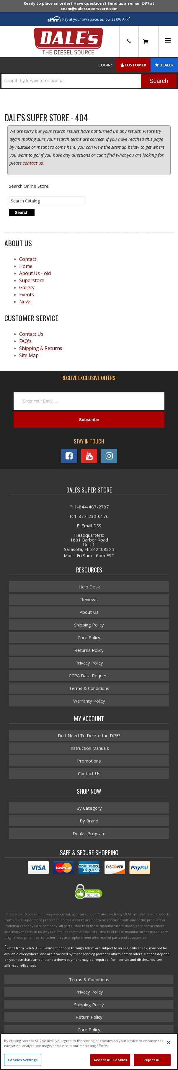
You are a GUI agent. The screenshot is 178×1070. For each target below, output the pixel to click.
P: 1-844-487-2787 (89, 507)
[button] (89, 81)
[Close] (168, 1042)
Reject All (152, 1060)
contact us (33, 163)
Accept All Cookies (110, 1060)
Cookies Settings (23, 1060)
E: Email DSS (89, 526)
